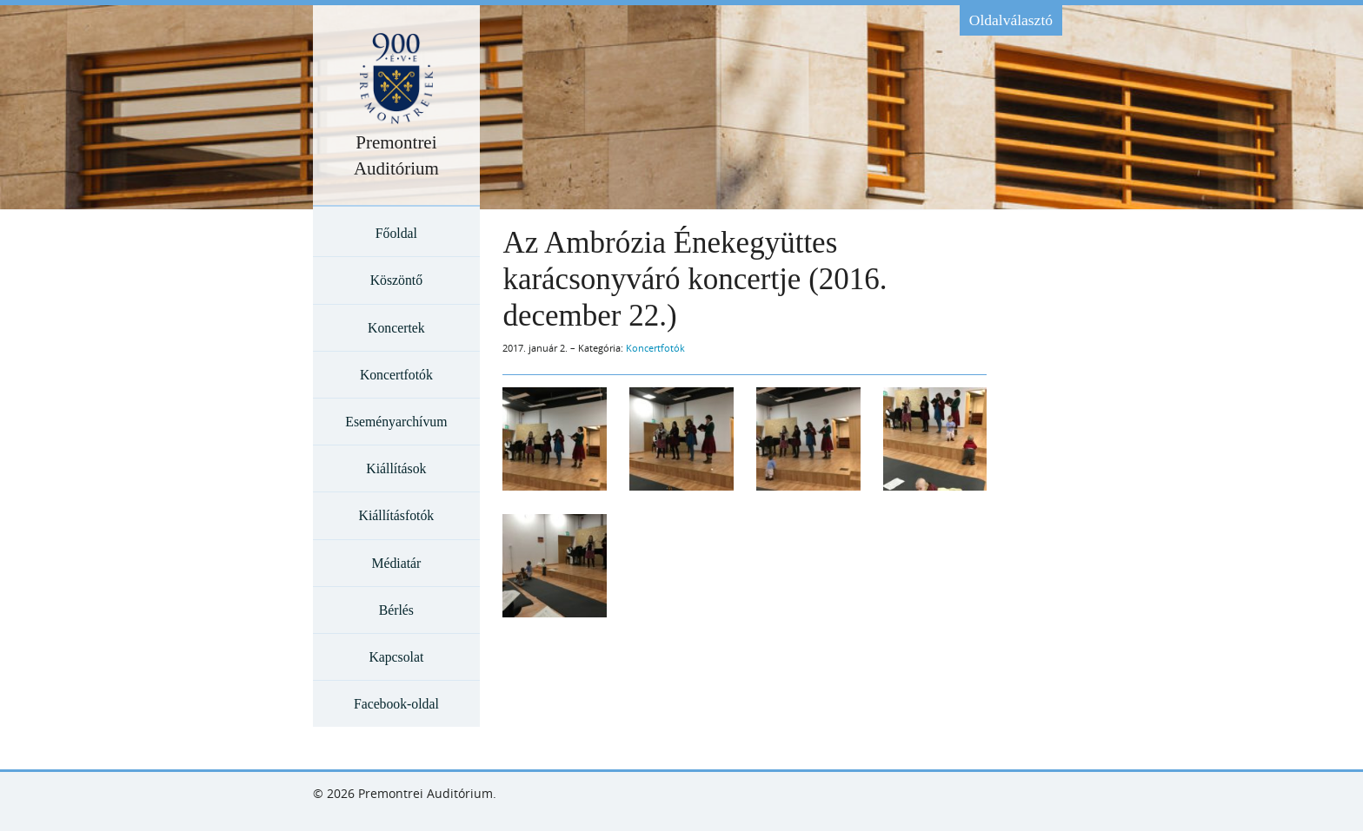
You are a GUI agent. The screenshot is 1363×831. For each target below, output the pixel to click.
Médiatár (396, 563)
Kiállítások (396, 468)
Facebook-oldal (396, 703)
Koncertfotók (396, 374)
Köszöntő (396, 280)
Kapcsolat (396, 657)
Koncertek (396, 327)
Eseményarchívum (396, 421)
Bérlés (396, 610)
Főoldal (396, 233)
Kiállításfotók (397, 515)
